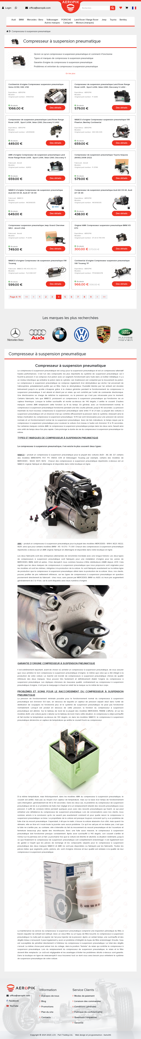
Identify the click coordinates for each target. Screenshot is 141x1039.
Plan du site (47, 1012)
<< (26, 297)
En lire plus (70, 73)
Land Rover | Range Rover (86, 19)
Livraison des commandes (87, 1001)
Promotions (47, 1006)
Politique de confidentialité (88, 1012)
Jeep (104, 19)
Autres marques (52, 22)
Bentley (123, 19)
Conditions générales (85, 1006)
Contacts (46, 1017)
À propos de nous (50, 996)
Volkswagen (52, 19)
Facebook (12, 1000)
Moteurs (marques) (85, 22)
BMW (21, 19)
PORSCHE (66, 19)
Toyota (113, 19)
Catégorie (68, 22)
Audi (13, 19)
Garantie (78, 1022)
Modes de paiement (84, 996)
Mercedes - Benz (35, 19)
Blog (43, 1001)
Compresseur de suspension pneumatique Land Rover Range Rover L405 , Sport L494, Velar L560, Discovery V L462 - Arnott (102, 87)
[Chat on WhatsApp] (16, 7)
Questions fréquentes (85, 1017)
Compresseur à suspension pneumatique (31, 31)
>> (104, 297)
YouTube (12, 1006)
